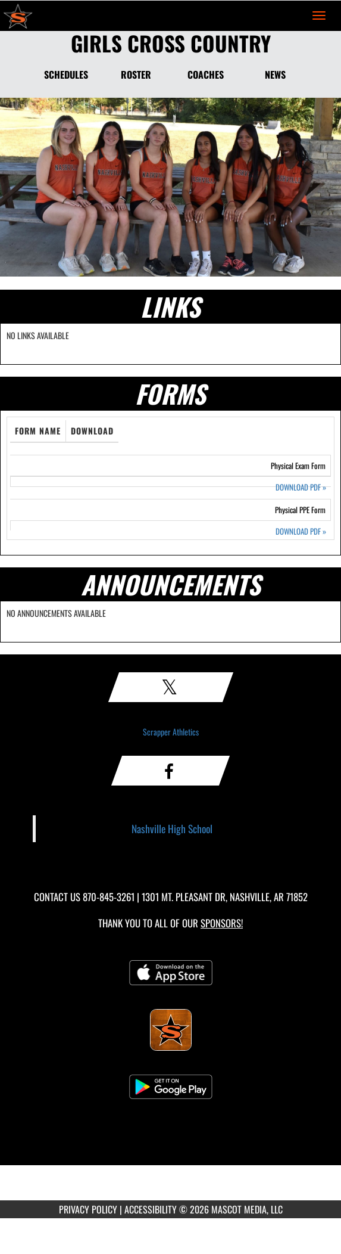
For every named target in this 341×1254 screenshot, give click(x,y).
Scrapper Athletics (171, 731)
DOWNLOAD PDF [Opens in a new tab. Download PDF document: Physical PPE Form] (301, 531)
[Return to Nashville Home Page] (18, 15)
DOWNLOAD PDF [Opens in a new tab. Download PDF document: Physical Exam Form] (301, 487)
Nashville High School (172, 828)
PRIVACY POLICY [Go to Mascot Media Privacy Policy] (88, 1209)
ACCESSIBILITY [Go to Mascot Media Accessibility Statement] (150, 1209)
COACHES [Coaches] (205, 74)
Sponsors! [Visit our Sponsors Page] (222, 922)
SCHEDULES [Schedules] (66, 74)
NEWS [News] (275, 74)
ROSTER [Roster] (136, 74)
